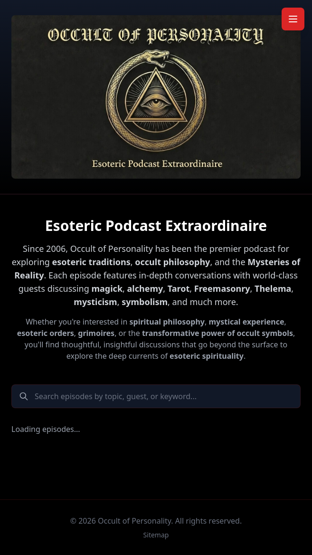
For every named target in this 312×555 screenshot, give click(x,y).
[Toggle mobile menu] (293, 19)
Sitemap (156, 534)
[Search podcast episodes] (156, 396)
